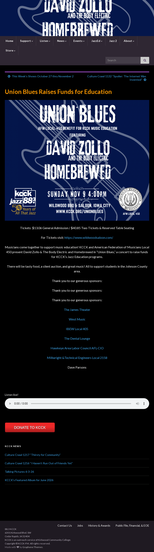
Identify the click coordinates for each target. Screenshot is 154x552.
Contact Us (64, 525)
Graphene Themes (32, 547)
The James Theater (77, 309)
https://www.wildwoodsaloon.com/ (89, 237)
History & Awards (99, 525)
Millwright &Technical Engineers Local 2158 (77, 358)
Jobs (80, 525)
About (128, 40)
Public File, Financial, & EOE (132, 525)
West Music (77, 319)
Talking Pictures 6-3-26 (19, 471)
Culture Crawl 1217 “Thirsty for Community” (33, 454)
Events (79, 40)
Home (9, 40)
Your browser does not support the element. (77, 403)
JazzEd (96, 40)
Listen (44, 40)
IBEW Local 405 (77, 329)
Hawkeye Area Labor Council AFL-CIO (77, 348)
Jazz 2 (113, 40)
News (62, 40)
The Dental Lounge (77, 338)
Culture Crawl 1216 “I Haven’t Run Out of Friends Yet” (39, 463)
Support (26, 40)
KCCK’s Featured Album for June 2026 (29, 480)
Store (10, 50)
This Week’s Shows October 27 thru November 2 (43, 76)
